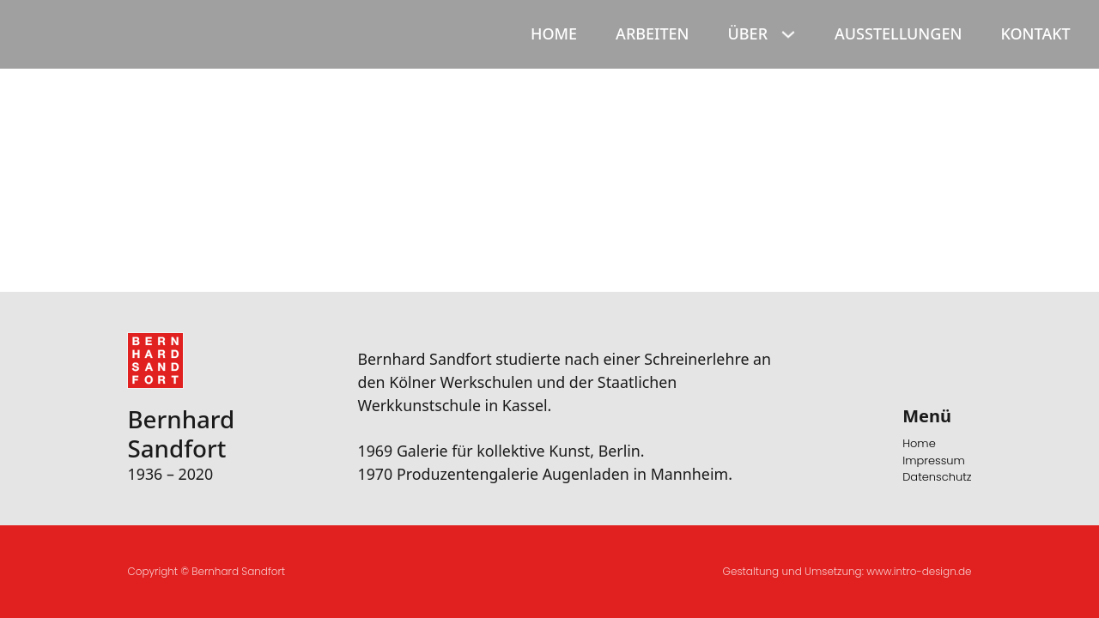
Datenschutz (936, 477)
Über (748, 33)
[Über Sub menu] (790, 34)
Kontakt (1035, 33)
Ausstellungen (898, 33)
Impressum (933, 460)
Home (554, 33)
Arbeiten (652, 33)
